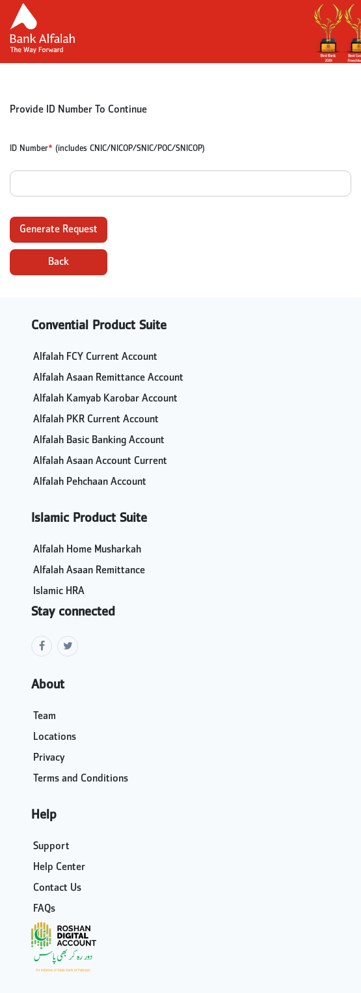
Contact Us (57, 888)
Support (51, 846)
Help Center (59, 867)
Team (44, 716)
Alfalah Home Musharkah (87, 549)
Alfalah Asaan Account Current (100, 461)
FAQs (44, 909)
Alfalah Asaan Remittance (89, 570)
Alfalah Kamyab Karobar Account (105, 398)
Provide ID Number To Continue (78, 110)
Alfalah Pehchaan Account (89, 482)
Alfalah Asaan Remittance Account (108, 378)
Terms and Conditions (80, 778)
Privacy (48, 758)
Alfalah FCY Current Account (95, 357)
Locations (54, 737)
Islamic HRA (59, 591)
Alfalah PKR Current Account (96, 419)
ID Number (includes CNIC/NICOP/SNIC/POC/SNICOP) (107, 149)
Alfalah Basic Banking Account (99, 440)
